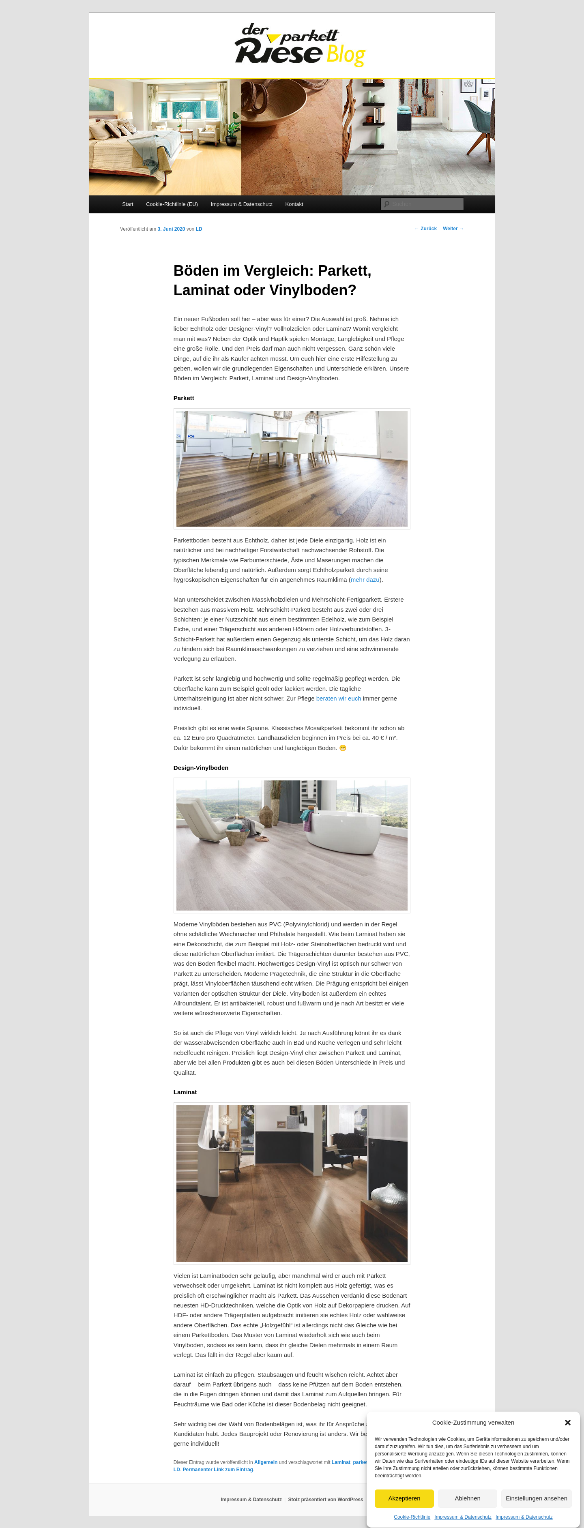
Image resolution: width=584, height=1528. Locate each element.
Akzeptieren (404, 1517)
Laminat (341, 1462)
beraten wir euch (338, 698)
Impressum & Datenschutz (242, 204)
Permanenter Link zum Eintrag (218, 1469)
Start (127, 204)
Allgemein (265, 1462)
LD (199, 229)
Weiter (453, 228)
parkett (361, 1462)
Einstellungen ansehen (536, 1517)
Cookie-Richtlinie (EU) (172, 204)
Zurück (425, 228)
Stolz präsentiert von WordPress (325, 1499)
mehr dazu (365, 579)
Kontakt (294, 204)
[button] (568, 1441)
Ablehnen (467, 1517)
